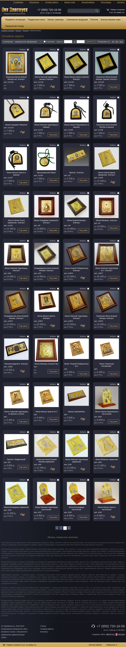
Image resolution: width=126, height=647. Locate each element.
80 (117, 42)
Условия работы (51, 2)
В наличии (49, 42)
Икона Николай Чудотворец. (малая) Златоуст (46, 78)
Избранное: (111, 645)
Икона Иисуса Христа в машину (16, 174)
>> (69, 528)
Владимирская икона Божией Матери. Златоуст (16, 317)
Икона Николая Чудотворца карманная (76, 460)
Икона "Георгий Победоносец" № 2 (76, 365)
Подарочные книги (36, 20)
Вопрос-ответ (70, 2)
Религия (94, 20)
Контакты (121, 2)
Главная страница (7, 31)
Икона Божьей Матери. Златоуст (76, 221)
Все (121, 42)
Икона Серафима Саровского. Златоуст (46, 221)
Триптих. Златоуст (76, 173)
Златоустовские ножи (110, 20)
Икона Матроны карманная (107, 459)
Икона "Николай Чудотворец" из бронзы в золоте (16, 413)
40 (113, 42)
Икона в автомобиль (76, 412)
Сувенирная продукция (77, 20)
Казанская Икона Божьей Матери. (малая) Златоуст (106, 78)
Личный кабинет (88, 2)
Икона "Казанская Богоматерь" (106, 365)
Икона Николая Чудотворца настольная (46, 508)
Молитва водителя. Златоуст (16, 364)
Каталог (18, 31)
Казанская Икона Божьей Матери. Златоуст (106, 317)
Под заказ (23, 87)
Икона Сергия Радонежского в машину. (76, 126)
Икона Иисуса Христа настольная (107, 508)
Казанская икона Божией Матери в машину (107, 126)
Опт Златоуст (14, 11)
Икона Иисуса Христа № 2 (46, 412)
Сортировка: (8, 42)
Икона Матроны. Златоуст (106, 220)
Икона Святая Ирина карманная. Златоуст (106, 174)
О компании (18, 2)
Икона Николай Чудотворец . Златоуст (76, 317)
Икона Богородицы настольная (76, 508)
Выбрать (24, 49)
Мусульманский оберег (46, 173)
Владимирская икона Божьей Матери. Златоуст (46, 269)
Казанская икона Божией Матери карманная (46, 460)
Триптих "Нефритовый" (16, 459)
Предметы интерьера (15, 20)
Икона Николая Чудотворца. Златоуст (16, 269)
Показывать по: (104, 42)
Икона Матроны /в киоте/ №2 (46, 364)
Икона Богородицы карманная (16, 507)
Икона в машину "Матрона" (16, 125)
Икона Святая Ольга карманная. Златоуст (16, 221)
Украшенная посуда (14, 26)
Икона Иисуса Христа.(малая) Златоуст (76, 78)
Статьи (43, 626)
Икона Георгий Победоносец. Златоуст (77, 269)
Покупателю (34, 2)
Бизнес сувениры (56, 20)
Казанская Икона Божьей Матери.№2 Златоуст (16, 78)
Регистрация (106, 2)
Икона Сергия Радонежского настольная (106, 413)
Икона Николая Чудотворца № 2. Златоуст (106, 269)
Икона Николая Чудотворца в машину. (46, 126)
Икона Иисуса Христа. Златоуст (46, 317)
